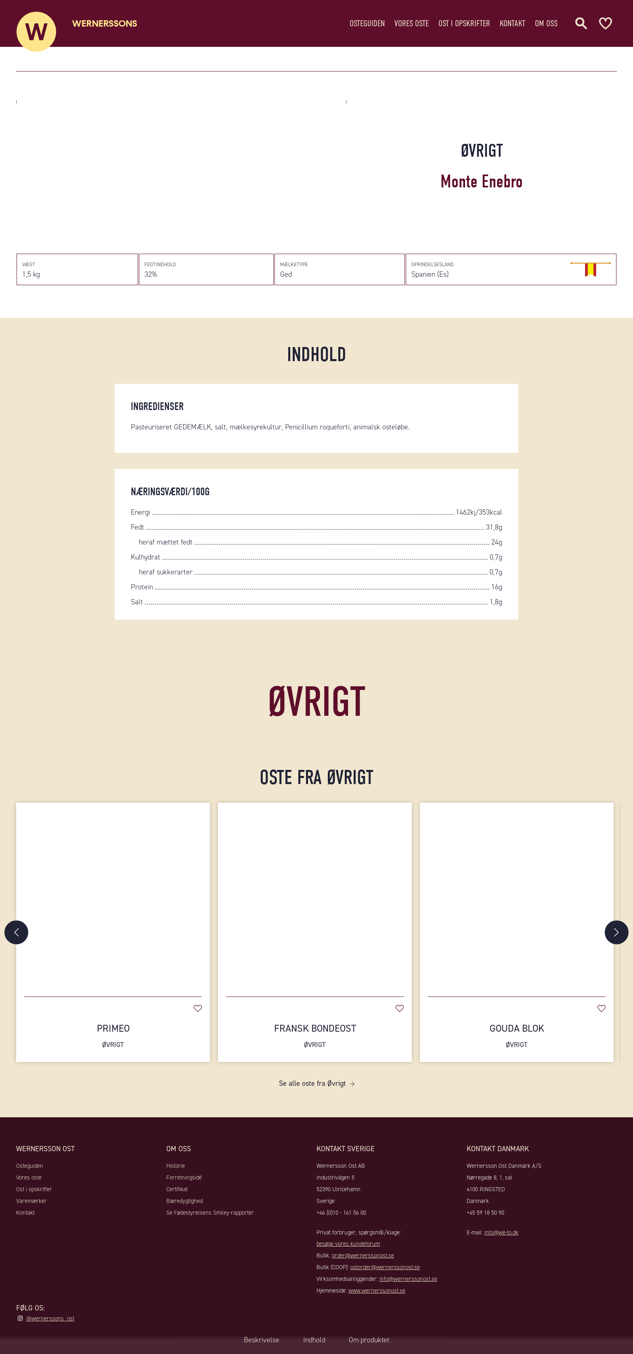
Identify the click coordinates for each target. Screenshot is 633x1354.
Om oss (546, 22)
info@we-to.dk (501, 1234)
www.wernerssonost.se (376, 1292)
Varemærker (31, 1202)
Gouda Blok (517, 1037)
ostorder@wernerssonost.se (385, 1269)
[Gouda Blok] (517, 897)
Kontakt (512, 22)
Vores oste (411, 22)
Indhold (313, 1340)
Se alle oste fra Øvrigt (312, 1085)
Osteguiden (367, 22)
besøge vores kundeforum (348, 1245)
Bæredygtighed (184, 1202)
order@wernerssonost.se (363, 1257)
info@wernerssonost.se (408, 1280)
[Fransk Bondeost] (315, 897)
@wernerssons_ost (50, 1320)
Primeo (113, 1037)
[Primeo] (113, 897)
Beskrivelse (260, 1340)
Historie (175, 1167)
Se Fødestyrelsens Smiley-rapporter (210, 1214)
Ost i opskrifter (464, 22)
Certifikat (177, 1191)
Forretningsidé (184, 1179)
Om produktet (369, 1340)
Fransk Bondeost (315, 1037)
